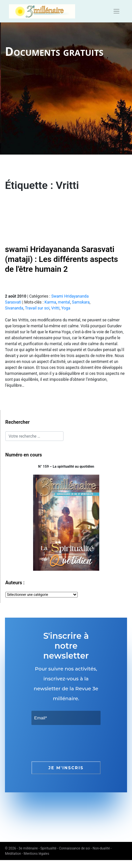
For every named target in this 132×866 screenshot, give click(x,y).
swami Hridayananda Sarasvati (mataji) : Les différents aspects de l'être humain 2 (61, 259)
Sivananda (14, 308)
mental (64, 302)
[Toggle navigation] (116, 11)
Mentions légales (36, 853)
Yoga (65, 308)
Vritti (55, 308)
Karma (50, 302)
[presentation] (81, 743)
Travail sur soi (37, 308)
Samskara (80, 302)
